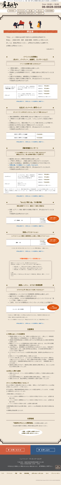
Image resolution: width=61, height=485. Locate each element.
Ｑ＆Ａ (47, 473)
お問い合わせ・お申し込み (37, 473)
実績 (16, 473)
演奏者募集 (26, 473)
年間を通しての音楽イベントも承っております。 (24, 165)
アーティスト (9, 473)
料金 (21, 473)
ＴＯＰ (2, 473)
